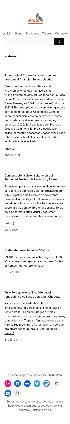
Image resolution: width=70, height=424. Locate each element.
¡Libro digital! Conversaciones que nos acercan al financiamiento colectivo (30, 77)
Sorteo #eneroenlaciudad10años (26, 250)
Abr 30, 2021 (12, 154)
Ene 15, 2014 (12, 339)
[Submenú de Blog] (22, 33)
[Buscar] (59, 41)
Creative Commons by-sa (35, 409)
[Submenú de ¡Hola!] (11, 33)
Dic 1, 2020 (11, 229)
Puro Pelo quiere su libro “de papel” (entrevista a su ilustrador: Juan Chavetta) (32, 294)
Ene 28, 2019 (12, 272)
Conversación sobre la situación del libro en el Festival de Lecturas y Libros (30, 177)
